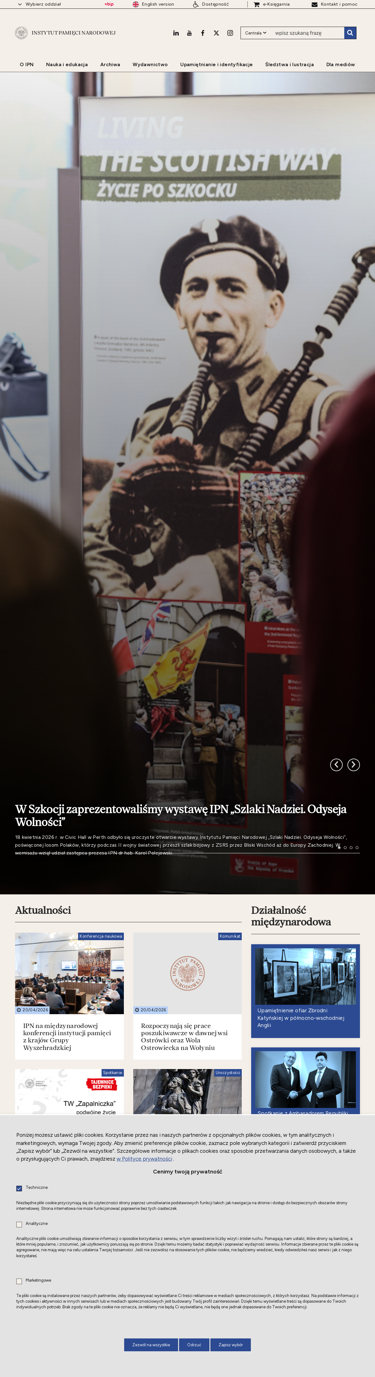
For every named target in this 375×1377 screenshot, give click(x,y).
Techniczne (37, 1188)
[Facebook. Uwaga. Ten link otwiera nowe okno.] (203, 33)
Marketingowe (38, 1281)
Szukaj (350, 33)
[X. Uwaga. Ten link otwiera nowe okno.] (216, 33)
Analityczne (37, 1224)
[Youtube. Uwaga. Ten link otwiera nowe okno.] (189, 33)
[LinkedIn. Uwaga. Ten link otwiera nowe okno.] (176, 33)
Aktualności (43, 898)
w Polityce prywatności (144, 1159)
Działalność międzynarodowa (291, 904)
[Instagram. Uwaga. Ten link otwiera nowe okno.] (230, 33)
